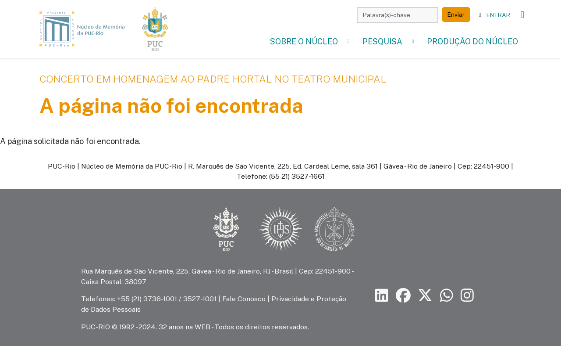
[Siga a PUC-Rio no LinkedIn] (381, 296)
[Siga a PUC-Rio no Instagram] (467, 296)
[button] (348, 41)
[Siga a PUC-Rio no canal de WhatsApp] (446, 296)
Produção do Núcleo (472, 41)
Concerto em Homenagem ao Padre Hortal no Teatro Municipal (212, 79)
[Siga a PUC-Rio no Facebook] (403, 296)
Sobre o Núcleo (304, 41)
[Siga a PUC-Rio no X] (425, 296)
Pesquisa (382, 41)
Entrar (498, 14)
